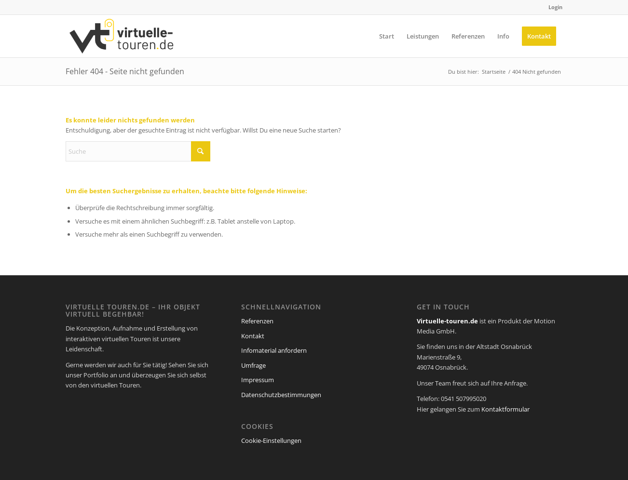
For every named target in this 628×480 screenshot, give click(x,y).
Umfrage (253, 365)
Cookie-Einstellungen (271, 440)
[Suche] (138, 151)
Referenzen (257, 321)
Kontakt (252, 336)
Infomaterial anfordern (274, 350)
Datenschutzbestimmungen (281, 394)
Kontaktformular (505, 409)
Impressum (257, 379)
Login (555, 7)
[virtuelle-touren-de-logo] (122, 36)
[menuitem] (553, 7)
